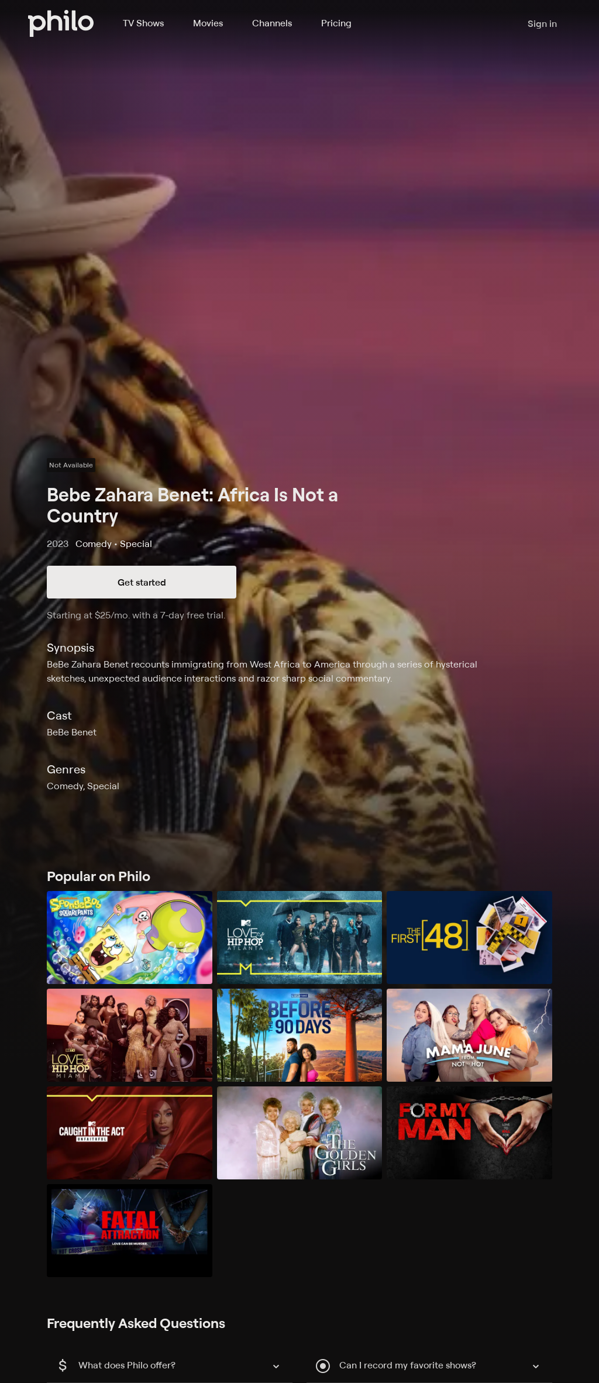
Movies (208, 23)
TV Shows (143, 23)
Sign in (542, 23)
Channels (272, 23)
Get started (142, 582)
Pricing (336, 23)
